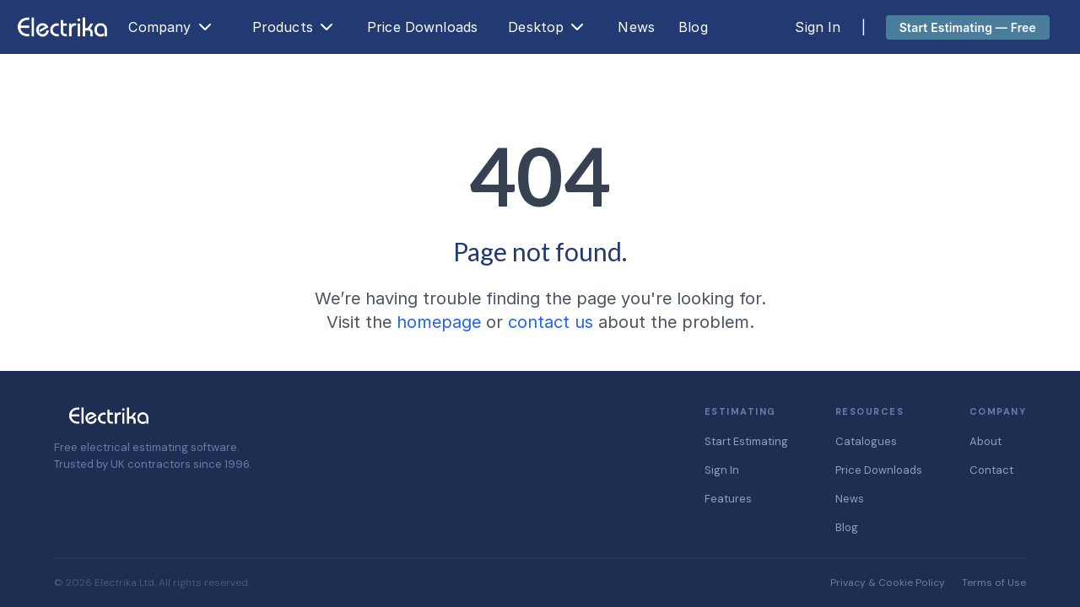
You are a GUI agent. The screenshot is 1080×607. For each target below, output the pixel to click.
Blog (693, 27)
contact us (550, 322)
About (985, 441)
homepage (439, 322)
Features (728, 499)
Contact (991, 470)
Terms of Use (994, 582)
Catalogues (866, 441)
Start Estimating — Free (967, 27)
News (636, 27)
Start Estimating (746, 441)
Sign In (817, 27)
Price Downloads (422, 27)
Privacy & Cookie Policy (887, 582)
